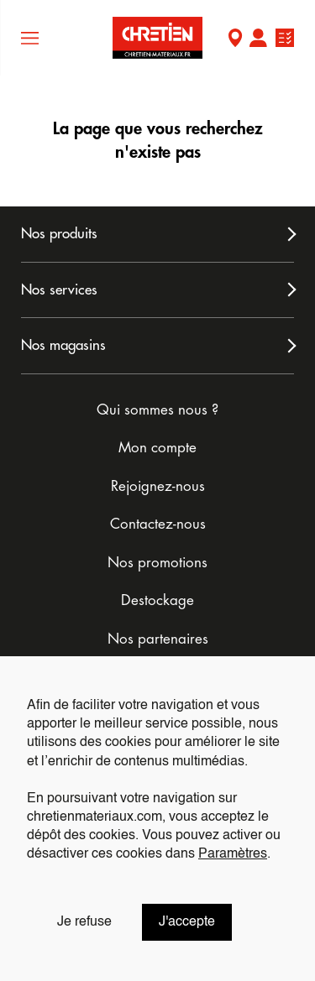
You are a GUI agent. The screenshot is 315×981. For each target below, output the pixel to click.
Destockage (157, 600)
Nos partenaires (158, 639)
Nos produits (59, 234)
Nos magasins (63, 345)
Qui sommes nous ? (157, 410)
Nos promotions (157, 563)
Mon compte (258, 40)
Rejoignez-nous (158, 486)
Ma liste (285, 40)
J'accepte (187, 922)
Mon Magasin (235, 40)
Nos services (59, 290)
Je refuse (84, 922)
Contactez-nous (158, 524)
